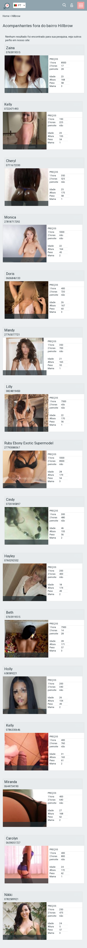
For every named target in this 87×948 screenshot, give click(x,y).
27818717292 (12, 221)
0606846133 (13, 278)
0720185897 (13, 504)
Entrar (71, 5)
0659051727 (13, 842)
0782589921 (11, 899)
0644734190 (11, 786)
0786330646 (13, 729)
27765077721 (12, 334)
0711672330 (13, 165)
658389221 (10, 673)
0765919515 (13, 52)
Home (6, 16)
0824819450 (13, 391)
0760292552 (11, 560)
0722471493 (11, 108)
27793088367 (12, 447)
